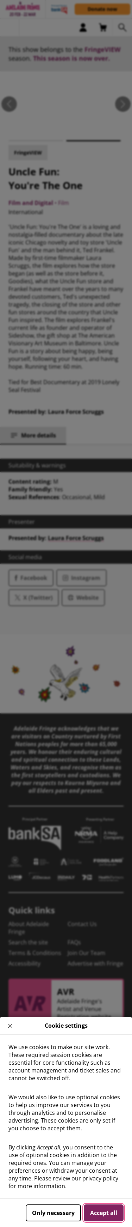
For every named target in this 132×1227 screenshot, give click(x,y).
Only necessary (53, 1213)
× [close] (10, 1025)
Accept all (103, 1213)
